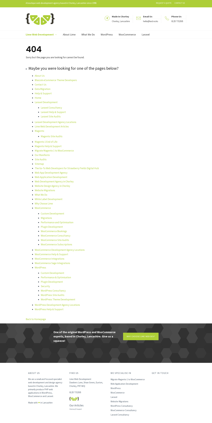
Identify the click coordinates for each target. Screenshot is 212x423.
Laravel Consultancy (51, 107)
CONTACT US (179, 3)
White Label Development (48, 199)
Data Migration (42, 89)
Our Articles (76, 405)
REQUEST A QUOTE (164, 3)
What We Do (41, 194)
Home (38, 97)
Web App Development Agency (51, 172)
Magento (39, 131)
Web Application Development (51, 177)
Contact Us (40, 84)
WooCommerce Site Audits (55, 240)
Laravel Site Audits (51, 116)
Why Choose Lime (44, 203)
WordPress (40, 267)
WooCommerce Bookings (54, 231)
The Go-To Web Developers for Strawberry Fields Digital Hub (67, 168)
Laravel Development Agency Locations (55, 122)
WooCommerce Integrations (49, 258)
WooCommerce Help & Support (51, 254)
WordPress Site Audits (52, 295)
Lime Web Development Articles (52, 126)
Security (45, 286)
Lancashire (48, 402)
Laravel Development (46, 102)
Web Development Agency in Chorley (54, 181)
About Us (40, 75)
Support (79, 409)
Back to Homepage (36, 319)
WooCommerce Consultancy (55, 235)
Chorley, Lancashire (88, 336)
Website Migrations (45, 190)
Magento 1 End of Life (46, 141)
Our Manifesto (42, 155)
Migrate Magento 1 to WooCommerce (54, 150)
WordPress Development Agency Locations (57, 305)
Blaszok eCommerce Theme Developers (56, 80)
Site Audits (41, 159)
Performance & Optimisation (56, 277)
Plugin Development (52, 226)
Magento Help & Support (48, 146)
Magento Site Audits (51, 136)
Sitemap (39, 163)
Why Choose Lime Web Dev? (141, 336)
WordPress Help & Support (49, 309)
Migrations (46, 218)
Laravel (49, 396)
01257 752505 (177, 21)
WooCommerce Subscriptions (56, 244)
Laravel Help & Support (53, 112)
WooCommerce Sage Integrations (52, 263)
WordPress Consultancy (53, 290)
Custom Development (52, 213)
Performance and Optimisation (57, 222)
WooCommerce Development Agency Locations (60, 250)
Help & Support (43, 93)
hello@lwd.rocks (150, 21)
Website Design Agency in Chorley (52, 186)
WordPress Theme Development (58, 299)
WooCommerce (43, 208)
